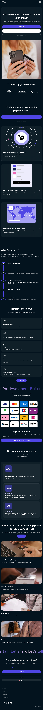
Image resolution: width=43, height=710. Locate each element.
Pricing (3, 691)
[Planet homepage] (3, 2)
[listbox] (21, 680)
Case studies (4, 694)
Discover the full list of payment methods (21, 440)
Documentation (5, 697)
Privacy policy (21, 677)
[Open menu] (40, 2)
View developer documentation (21, 395)
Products (4, 685)
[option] (21, 680)
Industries (4, 688)
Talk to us (21, 671)
